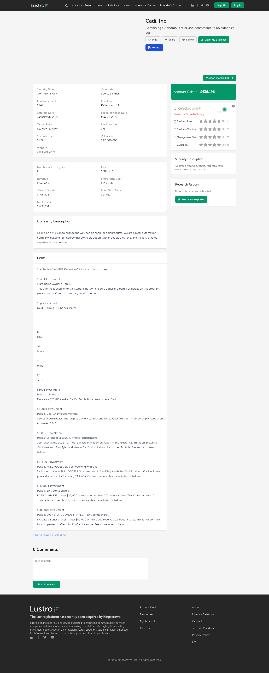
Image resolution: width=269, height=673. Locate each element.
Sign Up (221, 5)
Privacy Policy (201, 635)
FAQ (194, 641)
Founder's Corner (171, 5)
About (196, 607)
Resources (146, 614)
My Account (147, 621)
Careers (145, 628)
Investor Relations (108, 5)
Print (152, 39)
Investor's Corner (145, 5)
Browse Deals (148, 607)
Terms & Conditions (204, 628)
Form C (154, 47)
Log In (237, 5)
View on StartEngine (219, 78)
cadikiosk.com (46, 152)
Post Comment (46, 584)
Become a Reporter (191, 199)
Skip (226, 121)
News (127, 5)
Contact (197, 621)
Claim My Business (214, 39)
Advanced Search (82, 5)
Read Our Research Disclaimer (49, 535)
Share (170, 39)
